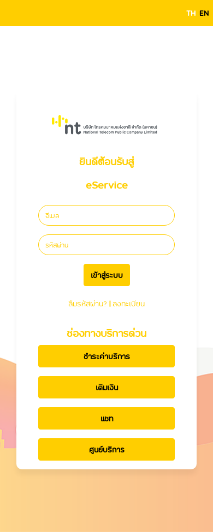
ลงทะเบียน (129, 303)
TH (191, 13)
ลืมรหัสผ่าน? (87, 303)
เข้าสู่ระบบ (107, 275)
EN (204, 13)
